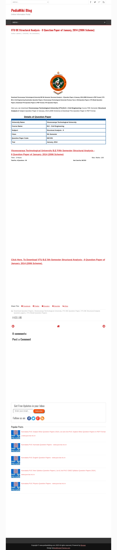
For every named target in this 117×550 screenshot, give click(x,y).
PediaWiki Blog (21, 10)
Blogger (83, 545)
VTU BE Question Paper (71, 311)
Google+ (46, 306)
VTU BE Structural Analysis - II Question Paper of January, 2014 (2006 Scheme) (52, 30)
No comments (34, 33)
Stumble (56, 306)
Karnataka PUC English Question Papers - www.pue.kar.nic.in (43, 458)
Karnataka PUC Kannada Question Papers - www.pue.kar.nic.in (44, 445)
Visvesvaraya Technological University (47, 311)
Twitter (36, 306)
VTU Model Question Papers (36, 313)
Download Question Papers (23, 311)
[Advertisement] (58, 53)
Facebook (25, 306)
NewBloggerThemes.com (61, 548)
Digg (65, 306)
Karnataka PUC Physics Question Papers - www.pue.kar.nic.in (43, 483)
